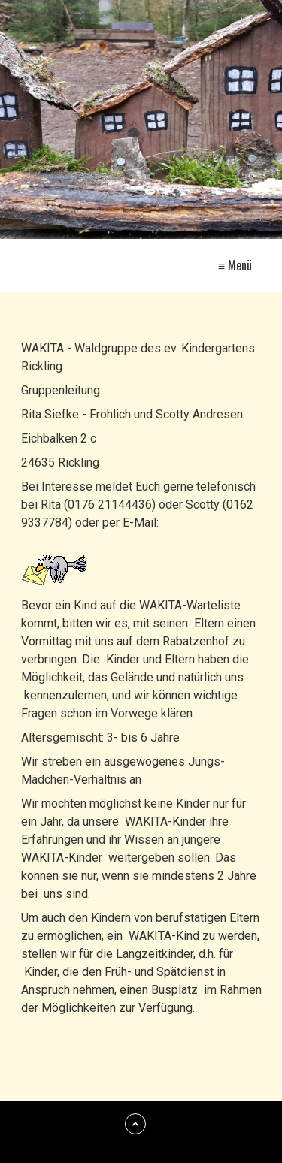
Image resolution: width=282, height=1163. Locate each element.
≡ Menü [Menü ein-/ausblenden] (235, 265)
